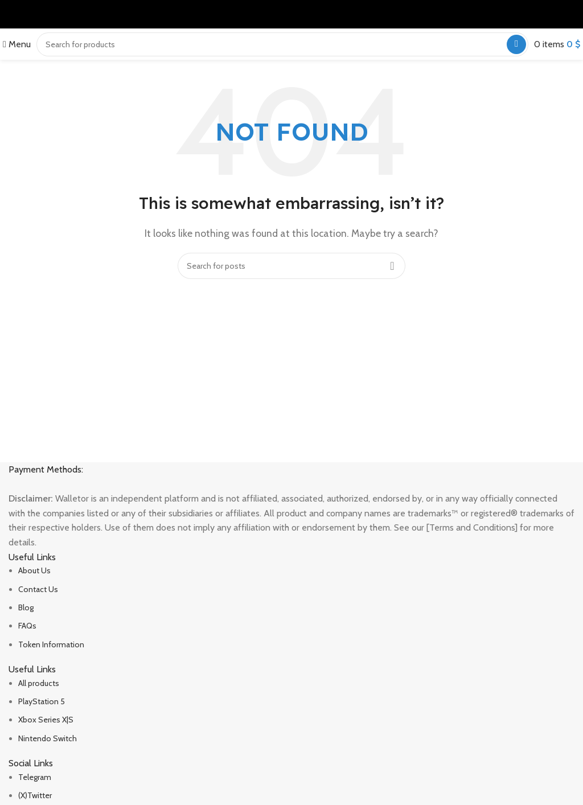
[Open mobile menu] (17, 44)
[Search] (282, 44)
